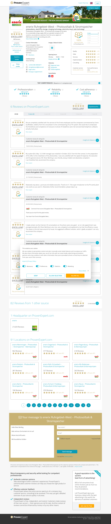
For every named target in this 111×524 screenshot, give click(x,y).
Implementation (77, 60)
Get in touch (94, 8)
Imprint (29, 261)
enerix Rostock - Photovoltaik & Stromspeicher (23, 365)
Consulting (76, 63)
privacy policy (68, 456)
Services (75, 57)
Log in (97, 3)
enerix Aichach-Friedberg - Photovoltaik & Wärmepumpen (54, 385)
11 (77, 405)
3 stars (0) (63, 114)
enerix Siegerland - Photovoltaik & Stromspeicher (55, 345)
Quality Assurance (81, 517)
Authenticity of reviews (17, 51)
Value (74, 54)
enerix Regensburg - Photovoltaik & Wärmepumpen (86, 345)
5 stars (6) (31, 114)
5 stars (89, 33)
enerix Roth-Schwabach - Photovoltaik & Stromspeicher (54, 365)
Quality (75, 51)
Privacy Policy (36, 261)
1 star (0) (94, 114)
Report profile (78, 466)
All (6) (16, 114)
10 (71, 405)
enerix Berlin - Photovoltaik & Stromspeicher (22, 385)
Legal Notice (97, 517)
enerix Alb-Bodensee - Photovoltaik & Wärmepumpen (85, 365)
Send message (67, 451)
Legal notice (32, 69)
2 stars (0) (79, 114)
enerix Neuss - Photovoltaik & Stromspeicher (84, 385)
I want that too (83, 3)
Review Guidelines (72, 517)
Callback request (65, 439)
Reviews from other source (16, 45)
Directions (31, 55)
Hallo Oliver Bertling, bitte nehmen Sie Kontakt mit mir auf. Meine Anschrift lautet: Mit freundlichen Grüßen (32, 441)
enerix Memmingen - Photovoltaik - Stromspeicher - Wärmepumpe (24, 345)
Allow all (75, 275)
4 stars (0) (47, 114)
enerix (14, 320)
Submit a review (16, 58)
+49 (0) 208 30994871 (35, 65)
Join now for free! (86, 506)
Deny (36, 275)
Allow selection (55, 275)
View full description (32, 39)
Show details (78, 271)
